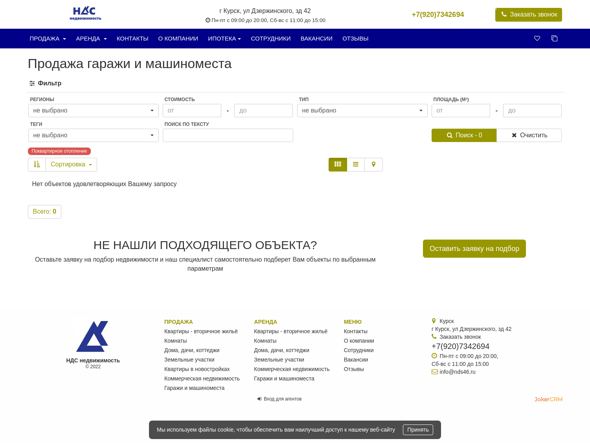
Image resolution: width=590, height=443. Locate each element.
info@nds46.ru (458, 372)
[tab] (295, 83)
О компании (178, 38)
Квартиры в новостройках (197, 369)
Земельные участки (189, 359)
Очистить (529, 135)
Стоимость (180, 99)
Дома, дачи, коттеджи (191, 350)
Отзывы (355, 38)
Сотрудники (270, 38)
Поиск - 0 (464, 135)
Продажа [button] (48, 38)
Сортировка (71, 164)
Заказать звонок (528, 14)
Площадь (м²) (451, 99)
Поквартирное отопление (59, 151)
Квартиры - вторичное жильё (201, 331)
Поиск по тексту (187, 124)
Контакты (133, 38)
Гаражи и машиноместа (194, 388)
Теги (36, 124)
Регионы (42, 99)
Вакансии (317, 38)
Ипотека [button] (224, 38)
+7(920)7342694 (438, 14)
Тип (304, 99)
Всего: (45, 211)
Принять (418, 429)
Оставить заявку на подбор (474, 249)
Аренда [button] (91, 38)
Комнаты (175, 341)
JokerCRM (548, 399)
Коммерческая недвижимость (202, 378)
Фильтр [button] (45, 83)
